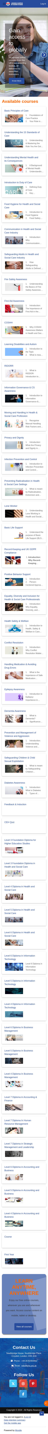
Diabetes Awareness (14, 783)
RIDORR (8, 366)
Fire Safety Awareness (15, 279)
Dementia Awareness (15, 711)
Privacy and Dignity (14, 437)
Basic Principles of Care (16, 110)
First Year (9, 1254)
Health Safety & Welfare (16, 621)
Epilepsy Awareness (14, 689)
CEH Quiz (9, 822)
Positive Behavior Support (17, 574)
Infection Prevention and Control (20, 459)
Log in (43, 4)
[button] (41, 1413)
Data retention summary (14, 1420)
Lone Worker (10, 506)
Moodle (18, 1430)
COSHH (8, 322)
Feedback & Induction (15, 804)
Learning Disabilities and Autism (20, 344)
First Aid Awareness (14, 301)
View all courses (24, 1326)
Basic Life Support (13, 527)
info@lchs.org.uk (28, 1366)
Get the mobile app (12, 1423)
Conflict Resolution (13, 642)
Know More (16, 81)
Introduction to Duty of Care (18, 182)
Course (8, 1236)
